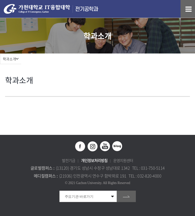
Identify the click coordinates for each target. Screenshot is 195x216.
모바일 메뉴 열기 (188, 9)
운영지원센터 (123, 160)
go (126, 196)
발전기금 (68, 160)
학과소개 (9, 58)
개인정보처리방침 (94, 160)
